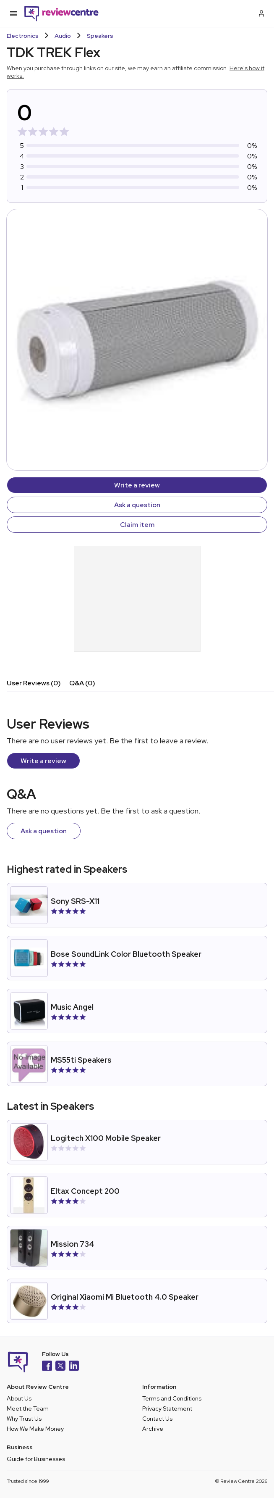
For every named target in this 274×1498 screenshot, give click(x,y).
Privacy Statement (167, 1408)
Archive (152, 1428)
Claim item (137, 524)
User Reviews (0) (34, 683)
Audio (63, 35)
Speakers (100, 35)
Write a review (137, 485)
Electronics (23, 35)
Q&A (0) (82, 683)
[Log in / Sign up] (260, 13)
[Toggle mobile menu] (13, 13)
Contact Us (157, 1418)
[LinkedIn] (74, 1367)
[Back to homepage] (61, 13)
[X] (60, 1367)
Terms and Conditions (171, 1398)
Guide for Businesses (36, 1459)
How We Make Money (35, 1428)
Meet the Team (28, 1408)
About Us (19, 1398)
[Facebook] (47, 1367)
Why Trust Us (24, 1418)
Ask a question (137, 504)
